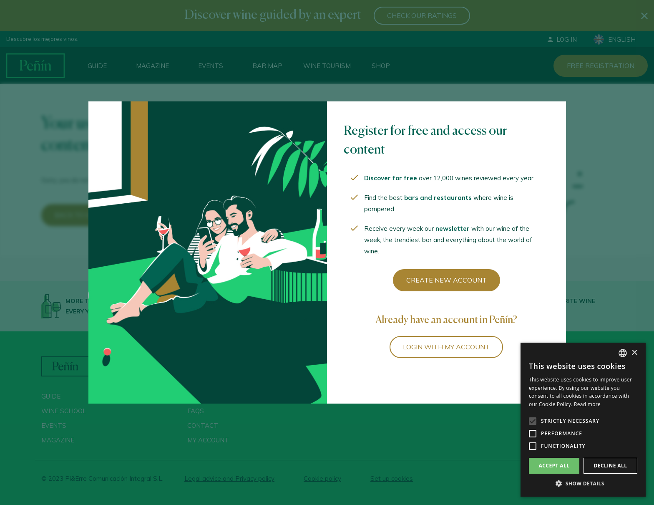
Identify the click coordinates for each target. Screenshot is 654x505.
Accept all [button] (554, 465)
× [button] (634, 353)
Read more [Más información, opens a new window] (587, 404)
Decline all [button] (610, 465)
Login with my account (446, 347)
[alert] (583, 420)
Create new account (446, 280)
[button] (583, 483)
